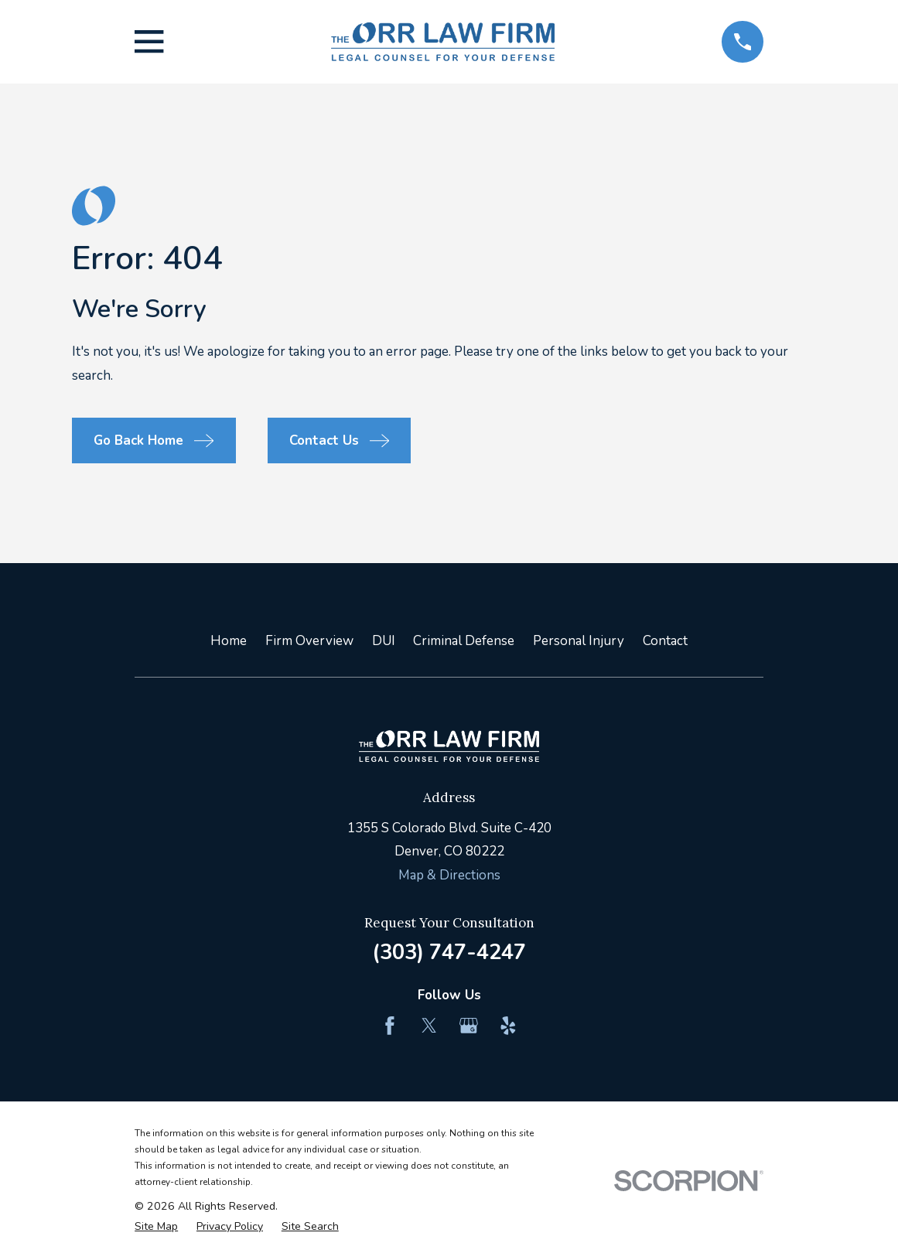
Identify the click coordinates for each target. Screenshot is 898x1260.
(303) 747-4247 (449, 952)
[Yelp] (508, 1025)
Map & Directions (449, 875)
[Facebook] (390, 1025)
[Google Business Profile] (468, 1025)
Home (228, 641)
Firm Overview (309, 641)
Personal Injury (578, 641)
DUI (383, 641)
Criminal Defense (463, 641)
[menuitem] (156, 1227)
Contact (665, 641)
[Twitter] (429, 1025)
